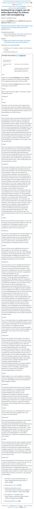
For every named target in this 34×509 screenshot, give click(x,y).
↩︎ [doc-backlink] (12, 482)
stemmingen (12, 6)
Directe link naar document (8, 25)
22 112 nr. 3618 (15, 485)
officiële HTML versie (18, 27)
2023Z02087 (16, 45)
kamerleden (17, 2)
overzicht (5, 1)
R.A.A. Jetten (20, 34)
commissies (4, 2)
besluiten (28, 1)
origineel (22, 55)
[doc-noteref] (12, 93)
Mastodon (23, 507)
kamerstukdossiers (25, 2)
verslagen (18, 6)
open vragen (18, 4)
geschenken (11, 2)
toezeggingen (5, 6)
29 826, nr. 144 (15, 501)
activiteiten (11, 1)
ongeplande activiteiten (20, 1)
